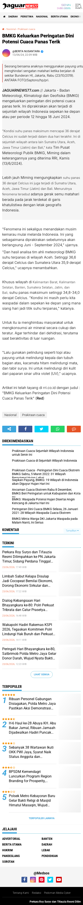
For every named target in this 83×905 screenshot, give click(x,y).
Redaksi (36, 892)
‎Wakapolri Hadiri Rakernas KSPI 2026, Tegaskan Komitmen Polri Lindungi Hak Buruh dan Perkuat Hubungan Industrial (27, 629)
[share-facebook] (25, 429)
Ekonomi (76, 16)
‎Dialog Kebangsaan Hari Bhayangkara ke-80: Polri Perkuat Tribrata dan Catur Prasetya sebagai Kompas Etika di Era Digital (28, 605)
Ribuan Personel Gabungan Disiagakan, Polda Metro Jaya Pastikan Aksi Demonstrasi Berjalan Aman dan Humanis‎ (32, 704)
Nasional (42, 16)
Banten (47, 838)
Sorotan (8, 861)
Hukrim (7, 850)
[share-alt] (9, 429)
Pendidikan (50, 856)
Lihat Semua (41, 674)
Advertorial (11, 838)
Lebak (46, 850)
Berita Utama (59, 16)
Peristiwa (27, 16)
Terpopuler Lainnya (41, 818)
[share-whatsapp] (58, 429)
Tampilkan (72, 530)
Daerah (13, 16)
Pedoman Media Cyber (57, 892)
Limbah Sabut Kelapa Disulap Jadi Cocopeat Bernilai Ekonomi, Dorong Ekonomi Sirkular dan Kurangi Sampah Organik (27, 581)
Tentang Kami (21, 892)
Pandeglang (11, 856)
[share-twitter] (41, 429)
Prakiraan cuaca (33, 415)
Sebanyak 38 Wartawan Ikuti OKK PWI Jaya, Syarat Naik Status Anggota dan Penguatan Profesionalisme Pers (31, 752)
